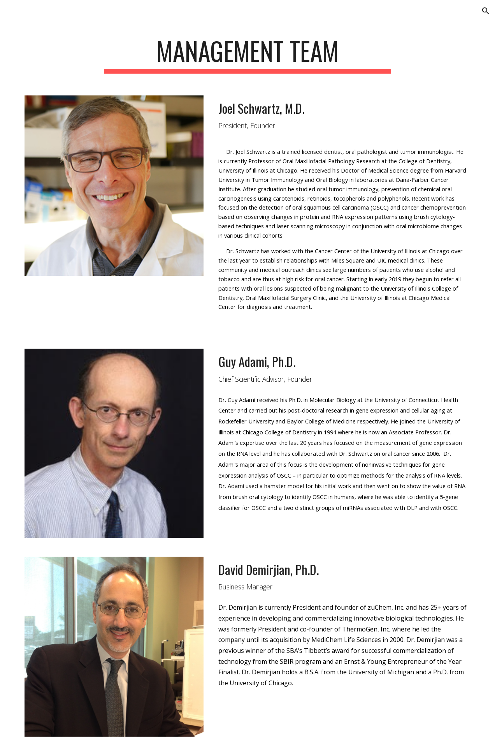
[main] (248, 55)
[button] (485, 11)
